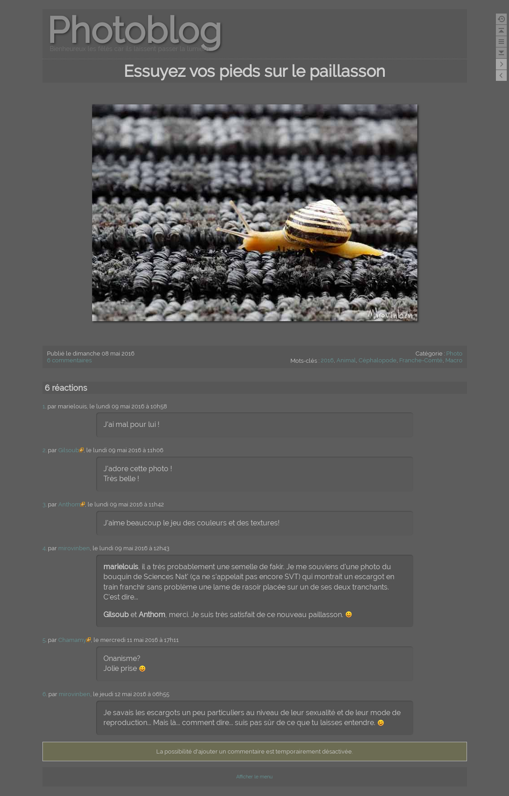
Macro (453, 360)
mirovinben (74, 548)
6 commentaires (69, 360)
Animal (346, 360)
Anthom (69, 504)
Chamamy (72, 640)
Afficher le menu (254, 777)
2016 (327, 360)
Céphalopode (378, 360)
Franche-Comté (421, 360)
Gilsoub (68, 450)
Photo (454, 353)
